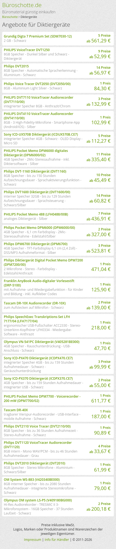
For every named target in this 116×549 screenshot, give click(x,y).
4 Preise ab (100, 449)
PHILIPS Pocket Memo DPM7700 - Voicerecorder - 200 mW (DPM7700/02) (42, 398)
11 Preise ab (98, 157)
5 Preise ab (98, 38)
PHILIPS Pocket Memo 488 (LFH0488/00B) (36, 214)
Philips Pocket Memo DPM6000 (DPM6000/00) (39, 227)
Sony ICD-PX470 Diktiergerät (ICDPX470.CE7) (38, 358)
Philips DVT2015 (16, 66)
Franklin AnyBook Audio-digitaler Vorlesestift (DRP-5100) (39, 283)
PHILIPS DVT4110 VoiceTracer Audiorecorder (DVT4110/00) (38, 115)
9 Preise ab (100, 54)
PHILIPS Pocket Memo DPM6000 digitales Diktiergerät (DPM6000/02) (36, 152)
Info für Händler (57, 539)
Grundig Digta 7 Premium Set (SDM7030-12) (38, 36)
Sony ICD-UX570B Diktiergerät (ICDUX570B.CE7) (41, 134)
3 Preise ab (98, 101)
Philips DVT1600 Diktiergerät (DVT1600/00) (37, 192)
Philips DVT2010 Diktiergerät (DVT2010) (34, 463)
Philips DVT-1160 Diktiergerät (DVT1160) (35, 171)
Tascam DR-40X (16, 410)
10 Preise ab (100, 178)
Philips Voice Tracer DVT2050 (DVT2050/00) (37, 84)
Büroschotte (10, 17)
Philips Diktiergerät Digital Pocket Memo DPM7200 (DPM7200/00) (43, 262)
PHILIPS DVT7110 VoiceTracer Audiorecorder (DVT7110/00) (38, 99)
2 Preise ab (98, 232)
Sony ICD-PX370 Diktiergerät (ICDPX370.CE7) (38, 378)
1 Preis (102, 86)
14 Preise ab (100, 70)
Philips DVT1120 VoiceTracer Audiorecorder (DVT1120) (38, 444)
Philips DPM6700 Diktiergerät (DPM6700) (35, 244)
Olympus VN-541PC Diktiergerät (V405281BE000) (41, 341)
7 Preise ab (98, 216)
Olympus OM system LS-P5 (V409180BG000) (38, 500)
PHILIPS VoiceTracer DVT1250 (27, 50)
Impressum (32, 539)
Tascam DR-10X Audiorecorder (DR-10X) (35, 303)
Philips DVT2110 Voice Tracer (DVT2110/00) (37, 426)
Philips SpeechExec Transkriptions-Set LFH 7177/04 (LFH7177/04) (37, 318)
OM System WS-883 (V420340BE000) (32, 479)
